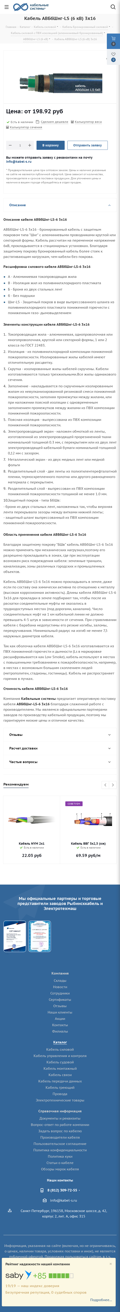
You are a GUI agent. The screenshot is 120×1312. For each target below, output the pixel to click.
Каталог (60, 1042)
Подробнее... (101, 1300)
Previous (105, 785)
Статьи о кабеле (60, 1163)
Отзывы (60, 1006)
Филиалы (60, 1031)
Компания (60, 973)
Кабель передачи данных (60, 1081)
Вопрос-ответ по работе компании (60, 1125)
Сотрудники (60, 993)
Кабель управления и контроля (60, 1056)
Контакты (60, 1025)
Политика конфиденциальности (60, 1150)
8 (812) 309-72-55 (62, 1190)
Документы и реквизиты (60, 1118)
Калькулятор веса (88, 122)
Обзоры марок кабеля (60, 1169)
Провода (60, 1094)
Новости (60, 987)
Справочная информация (60, 1111)
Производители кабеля (60, 1137)
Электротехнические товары (60, 1100)
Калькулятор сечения (26, 127)
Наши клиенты (60, 1012)
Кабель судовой (60, 1062)
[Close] (110, 1263)
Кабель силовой (60, 1049)
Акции (60, 1018)
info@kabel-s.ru (19, 161)
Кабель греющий (60, 1087)
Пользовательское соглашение (60, 1144)
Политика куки (60, 1156)
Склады (60, 980)
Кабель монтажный (60, 1068)
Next (113, 785)
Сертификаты (60, 999)
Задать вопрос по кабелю (60, 1131)
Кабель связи (60, 1075)
